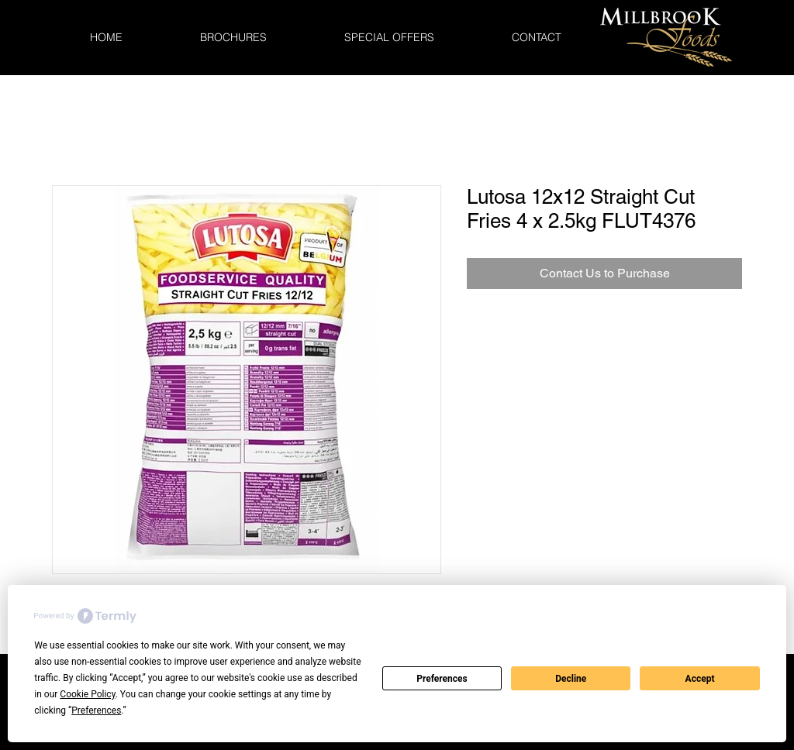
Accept (700, 678)
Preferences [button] (96, 710)
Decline (570, 678)
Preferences (442, 678)
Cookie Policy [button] (87, 694)
